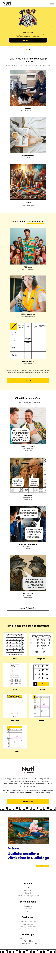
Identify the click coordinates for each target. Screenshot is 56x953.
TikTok (28, 911)
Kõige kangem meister (28, 544)
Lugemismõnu (28, 155)
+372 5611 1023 (28, 941)
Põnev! (28, 108)
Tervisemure (28, 593)
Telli (28, 888)
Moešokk (28, 495)
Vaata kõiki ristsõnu (28, 608)
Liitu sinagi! (28, 801)
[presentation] (3, 27)
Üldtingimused (28, 924)
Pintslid (28, 203)
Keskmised (27, 403)
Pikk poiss (28, 267)
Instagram (28, 908)
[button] (26, 49)
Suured (18, 403)
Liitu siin (28, 381)
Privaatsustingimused (28, 921)
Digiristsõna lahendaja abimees (28, 895)
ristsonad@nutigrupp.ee (28, 943)
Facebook (28, 906)
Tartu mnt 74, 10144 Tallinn (28, 938)
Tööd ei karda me (28, 314)
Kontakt (28, 893)
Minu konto (28, 890)
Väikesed (37, 403)
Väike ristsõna (28, 361)
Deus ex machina (28, 446)
